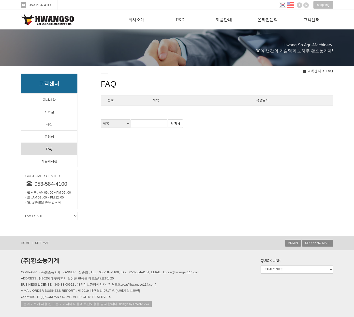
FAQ (49, 149)
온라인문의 (267, 19)
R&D (180, 19)
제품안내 (224, 19)
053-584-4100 (41, 5)
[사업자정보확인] (128, 290)
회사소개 (136, 19)
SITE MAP (42, 243)
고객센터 (311, 19)
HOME (25, 243)
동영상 (49, 136)
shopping (323, 5)
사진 (49, 124)
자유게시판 (49, 161)
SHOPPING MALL (317, 243)
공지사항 (49, 100)
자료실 (49, 112)
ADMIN (293, 243)
